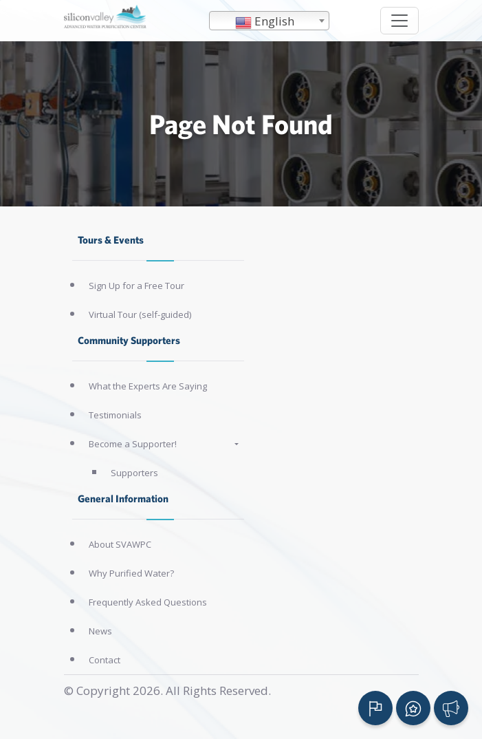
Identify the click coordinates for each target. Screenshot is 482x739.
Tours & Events (111, 240)
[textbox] (269, 21)
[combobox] (269, 20)
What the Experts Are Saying (148, 386)
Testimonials (115, 415)
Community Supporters (129, 340)
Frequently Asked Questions (148, 602)
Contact (104, 660)
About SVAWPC (120, 544)
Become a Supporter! (133, 444)
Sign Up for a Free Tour (136, 285)
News (100, 631)
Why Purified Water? (131, 573)
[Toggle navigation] (399, 20)
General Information (123, 498)
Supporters (134, 473)
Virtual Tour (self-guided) (140, 314)
